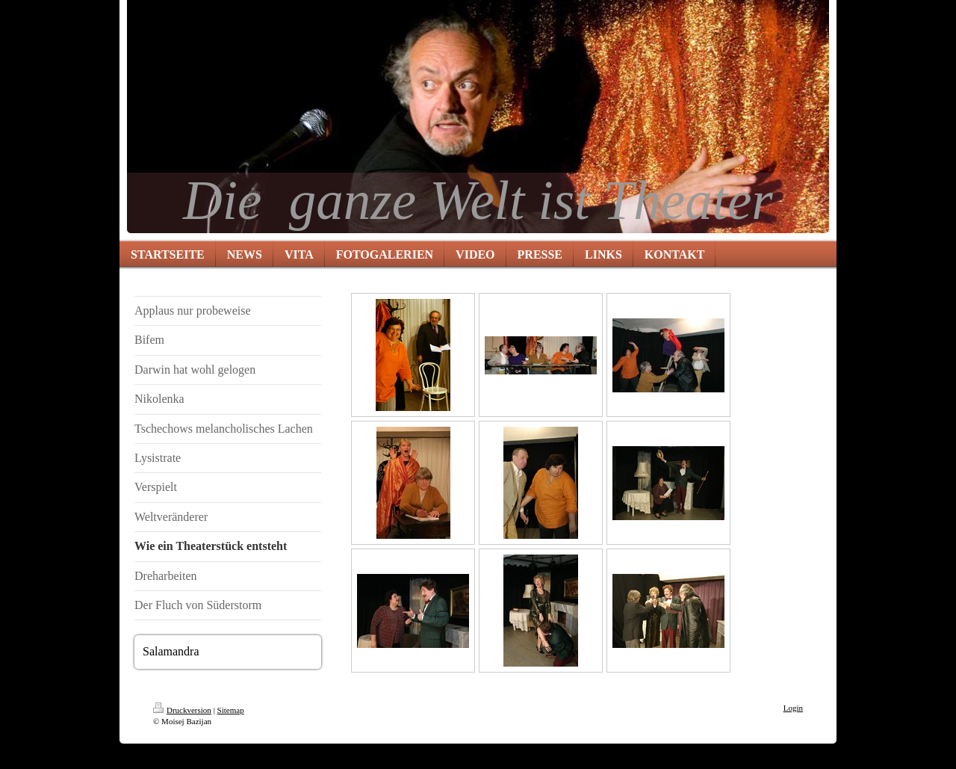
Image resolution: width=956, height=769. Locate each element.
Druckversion (182, 709)
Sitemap (230, 709)
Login (793, 707)
